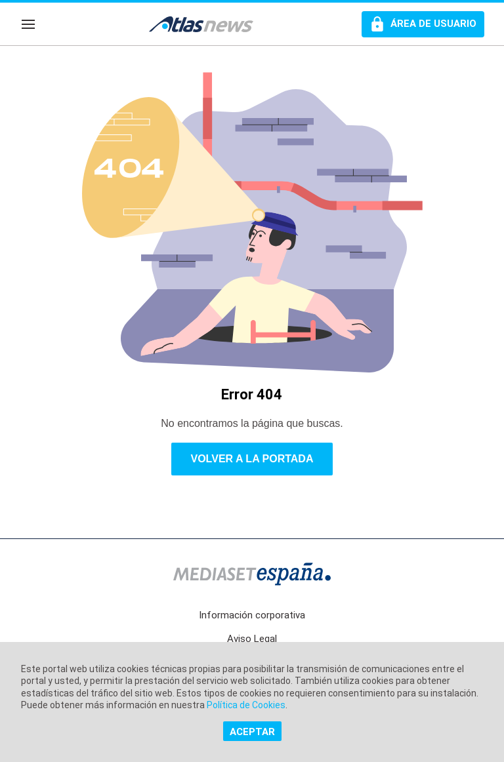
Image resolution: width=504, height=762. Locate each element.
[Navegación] (28, 24)
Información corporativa (252, 615)
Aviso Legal (252, 639)
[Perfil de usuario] (423, 24)
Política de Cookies (246, 705)
